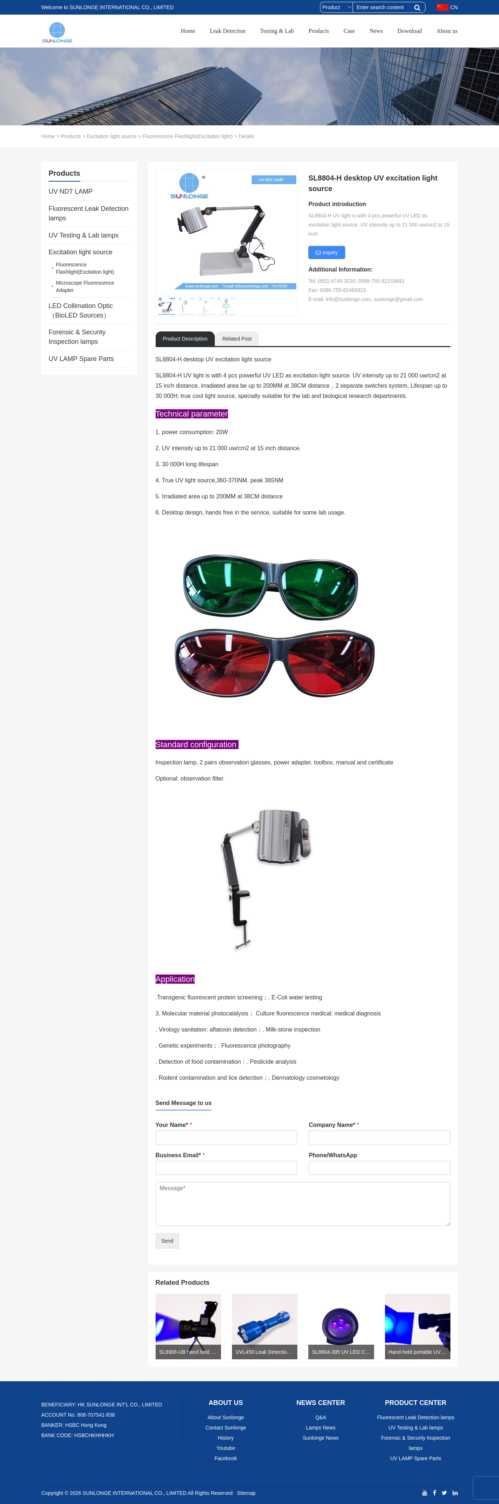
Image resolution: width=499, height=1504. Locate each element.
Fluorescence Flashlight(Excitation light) (187, 136)
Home (188, 31)
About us (447, 31)
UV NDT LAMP (71, 191)
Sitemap (246, 1493)
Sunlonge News (321, 1438)
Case (349, 31)
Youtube (226, 1448)
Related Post (237, 339)
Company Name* (334, 1125)
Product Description (185, 339)
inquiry (327, 252)
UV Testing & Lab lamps (84, 235)
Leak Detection (227, 31)
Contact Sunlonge (225, 1428)
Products (319, 31)
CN (447, 7)
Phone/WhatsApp (333, 1155)
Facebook (225, 1458)
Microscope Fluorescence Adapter (85, 286)
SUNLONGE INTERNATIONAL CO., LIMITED (135, 1493)
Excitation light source (112, 136)
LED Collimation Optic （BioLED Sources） (81, 310)
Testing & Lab (277, 31)
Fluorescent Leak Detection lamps (89, 213)
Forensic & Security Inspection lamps (77, 336)
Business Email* (180, 1155)
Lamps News (321, 1428)
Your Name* (174, 1125)
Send (167, 1241)
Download (409, 31)
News (376, 31)
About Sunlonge (225, 1417)
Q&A (320, 1417)
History (226, 1438)
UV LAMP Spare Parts (81, 358)
